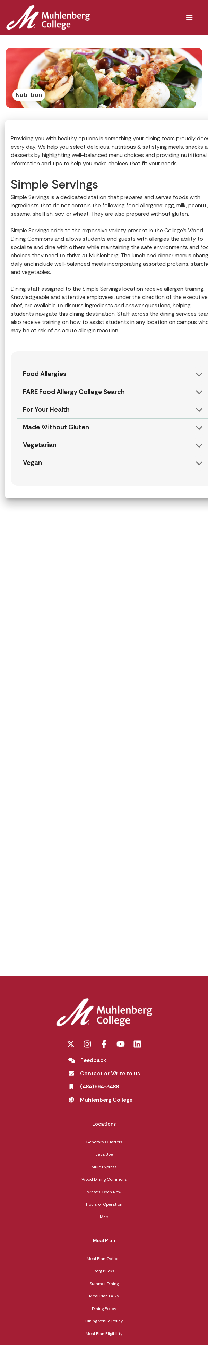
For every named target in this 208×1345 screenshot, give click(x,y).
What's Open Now (104, 1192)
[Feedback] (87, 1060)
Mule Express (104, 1167)
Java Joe (104, 1154)
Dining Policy (104, 1308)
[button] (189, 17)
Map (104, 1217)
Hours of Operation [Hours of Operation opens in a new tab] (104, 1204)
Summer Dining (104, 1283)
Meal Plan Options (104, 1258)
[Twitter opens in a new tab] (71, 1044)
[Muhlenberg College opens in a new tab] (100, 1100)
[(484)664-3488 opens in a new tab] (93, 1087)
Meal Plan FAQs (104, 1296)
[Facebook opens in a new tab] (104, 1044)
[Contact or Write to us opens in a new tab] (104, 1073)
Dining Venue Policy (104, 1321)
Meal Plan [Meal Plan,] (104, 1240)
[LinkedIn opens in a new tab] (137, 1044)
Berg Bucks (104, 1271)
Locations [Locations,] (104, 1124)
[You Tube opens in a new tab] (120, 1044)
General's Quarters (104, 1142)
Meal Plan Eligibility (104, 1333)
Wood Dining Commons (104, 1179)
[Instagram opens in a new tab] (87, 1044)
